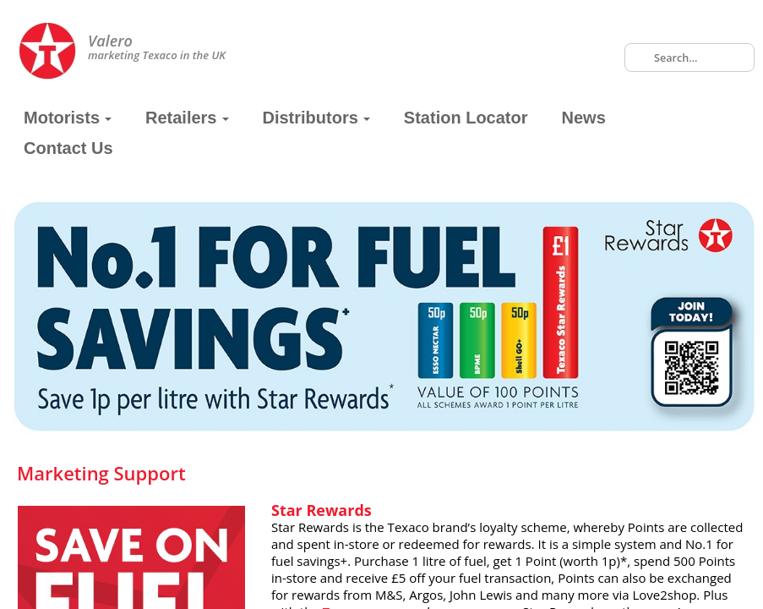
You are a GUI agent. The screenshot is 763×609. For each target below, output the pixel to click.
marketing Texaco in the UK (157, 49)
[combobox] (689, 57)
